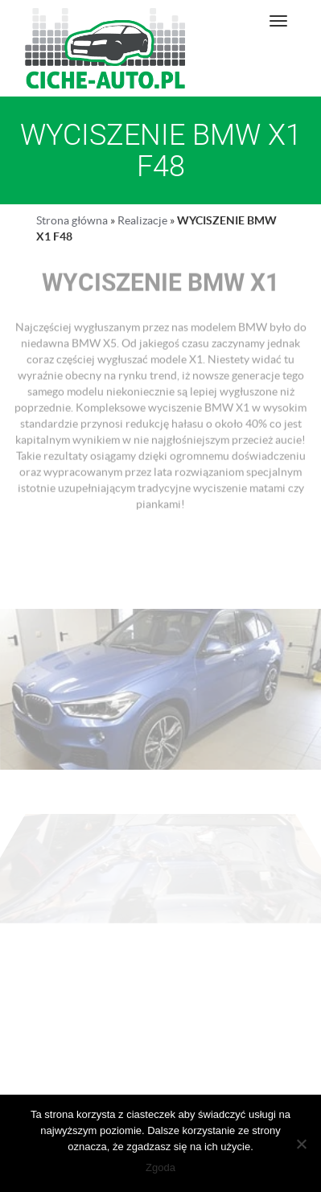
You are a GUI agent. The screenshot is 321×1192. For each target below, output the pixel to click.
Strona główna (72, 220)
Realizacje (142, 220)
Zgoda (160, 1167)
